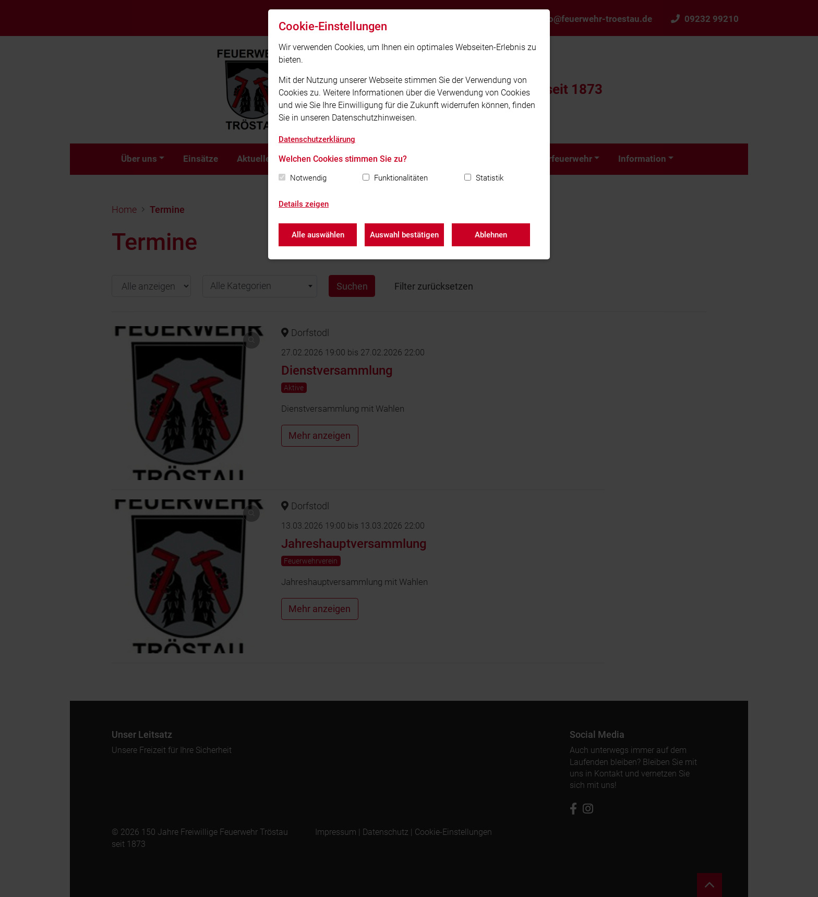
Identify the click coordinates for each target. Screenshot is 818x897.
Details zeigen (304, 204)
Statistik (489, 178)
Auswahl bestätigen (404, 235)
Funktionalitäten (401, 178)
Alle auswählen (318, 235)
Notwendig (308, 178)
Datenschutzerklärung (317, 139)
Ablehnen (491, 235)
